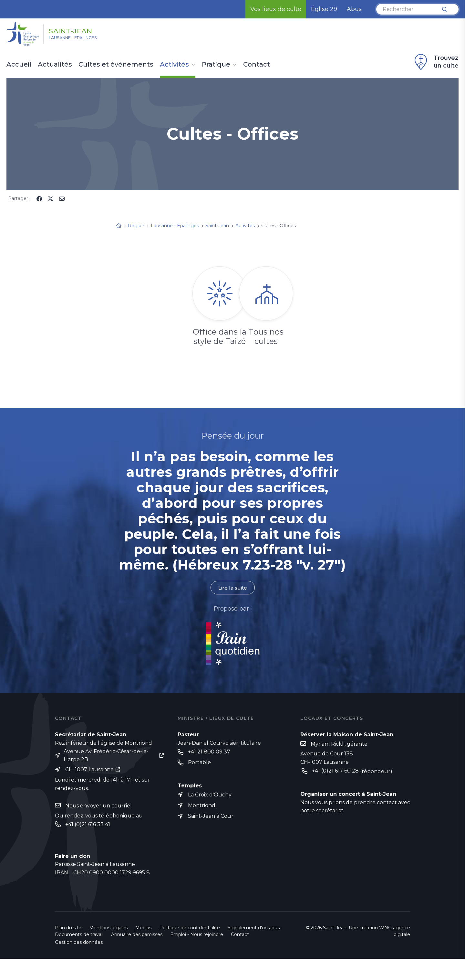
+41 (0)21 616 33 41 (87, 825)
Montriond (201, 806)
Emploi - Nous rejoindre (196, 936)
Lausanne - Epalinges (81, 39)
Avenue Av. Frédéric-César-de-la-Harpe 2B (106, 755)
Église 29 (324, 9)
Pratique (216, 64)
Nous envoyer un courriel (98, 807)
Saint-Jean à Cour (210, 817)
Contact (256, 64)
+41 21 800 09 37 (209, 752)
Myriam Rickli (328, 744)
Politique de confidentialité (189, 929)
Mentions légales (108, 929)
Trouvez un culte (436, 62)
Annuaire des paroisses (136, 936)
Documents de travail (79, 936)
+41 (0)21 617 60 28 (335, 771)
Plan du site (68, 929)
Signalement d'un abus (254, 929)
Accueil (18, 64)
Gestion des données (79, 943)
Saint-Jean (78, 30)
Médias (143, 929)
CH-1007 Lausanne (89, 770)
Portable (199, 763)
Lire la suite (232, 588)
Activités (174, 64)
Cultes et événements (115, 64)
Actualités (55, 64)
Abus (354, 9)
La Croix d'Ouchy (210, 795)
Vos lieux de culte (275, 9)
